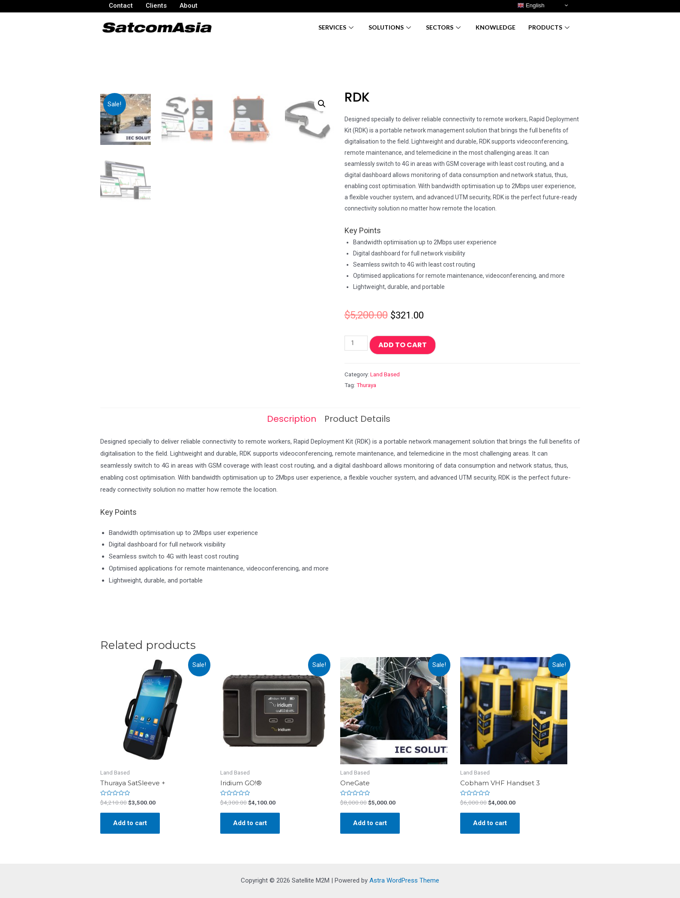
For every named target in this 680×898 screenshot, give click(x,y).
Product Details (357, 419)
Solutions (390, 27)
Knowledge (495, 27)
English (530, 5)
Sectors (444, 27)
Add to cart (402, 345)
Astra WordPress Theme (404, 880)
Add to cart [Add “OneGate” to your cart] (370, 823)
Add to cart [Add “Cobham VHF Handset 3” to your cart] (490, 823)
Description (291, 419)
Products (550, 27)
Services (337, 27)
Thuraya (366, 384)
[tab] (291, 418)
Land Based (385, 374)
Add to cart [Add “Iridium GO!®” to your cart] (250, 823)
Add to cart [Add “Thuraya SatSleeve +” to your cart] (130, 823)
